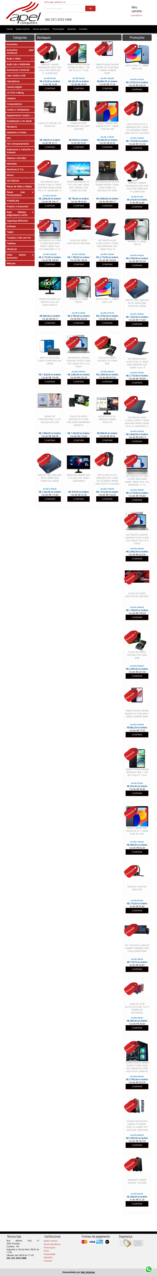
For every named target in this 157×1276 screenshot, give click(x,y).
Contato (83, 28)
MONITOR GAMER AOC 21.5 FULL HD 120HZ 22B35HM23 (78, 477)
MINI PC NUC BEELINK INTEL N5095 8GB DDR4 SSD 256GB (137, 303)
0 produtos (136, 15)
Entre (47, 2)
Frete (46, 1250)
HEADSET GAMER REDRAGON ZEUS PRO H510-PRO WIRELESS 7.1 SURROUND (137, 187)
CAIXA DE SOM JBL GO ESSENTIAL (49, 124)
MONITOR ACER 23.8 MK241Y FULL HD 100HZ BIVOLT (49, 302)
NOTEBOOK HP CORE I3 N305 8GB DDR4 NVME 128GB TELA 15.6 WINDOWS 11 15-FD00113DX (137, 482)
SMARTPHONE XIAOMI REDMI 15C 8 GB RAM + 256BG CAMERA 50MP (137, 713)
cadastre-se (59, 2)
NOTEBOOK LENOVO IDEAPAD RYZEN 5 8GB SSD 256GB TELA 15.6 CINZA (137, 539)
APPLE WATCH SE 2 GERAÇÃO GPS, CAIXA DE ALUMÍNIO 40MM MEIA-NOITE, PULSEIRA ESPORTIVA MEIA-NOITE (137, 131)
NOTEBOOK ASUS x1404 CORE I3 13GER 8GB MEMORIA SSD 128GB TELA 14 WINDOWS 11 (137, 364)
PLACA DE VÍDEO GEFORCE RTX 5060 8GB (137, 655)
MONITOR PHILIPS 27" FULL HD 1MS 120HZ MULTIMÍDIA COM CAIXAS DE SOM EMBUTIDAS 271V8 (78, 187)
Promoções (58, 28)
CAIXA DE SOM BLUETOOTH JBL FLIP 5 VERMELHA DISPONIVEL (137, 1008)
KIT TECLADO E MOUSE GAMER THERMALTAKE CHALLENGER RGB (137, 948)
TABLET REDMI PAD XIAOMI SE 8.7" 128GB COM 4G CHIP (137, 830)
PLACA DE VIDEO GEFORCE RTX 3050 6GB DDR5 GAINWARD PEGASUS (78, 421)
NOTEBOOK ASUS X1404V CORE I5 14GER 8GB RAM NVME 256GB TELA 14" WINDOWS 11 (137, 422)
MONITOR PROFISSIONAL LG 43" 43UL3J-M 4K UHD (49, 419)
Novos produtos (41, 28)
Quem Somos (23, 28)
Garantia (71, 28)
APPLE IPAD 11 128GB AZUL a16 (137, 67)
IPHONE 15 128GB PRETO (137, 243)
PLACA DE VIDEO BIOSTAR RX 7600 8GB (137, 595)
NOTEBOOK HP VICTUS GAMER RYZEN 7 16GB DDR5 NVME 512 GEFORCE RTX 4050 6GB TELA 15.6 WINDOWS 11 (107, 189)
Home (10, 28)
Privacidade (49, 1254)
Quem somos (50, 1240)
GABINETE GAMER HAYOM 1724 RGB (137, 1181)
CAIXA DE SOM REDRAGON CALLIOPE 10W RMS (78, 126)
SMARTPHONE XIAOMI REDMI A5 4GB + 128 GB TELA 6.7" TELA (137, 772)
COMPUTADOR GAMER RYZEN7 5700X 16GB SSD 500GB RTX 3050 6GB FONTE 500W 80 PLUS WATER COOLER (137, 1068)
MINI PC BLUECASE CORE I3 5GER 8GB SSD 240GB (50, 360)
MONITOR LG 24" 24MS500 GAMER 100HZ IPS (107, 419)
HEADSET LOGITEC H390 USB (137, 888)
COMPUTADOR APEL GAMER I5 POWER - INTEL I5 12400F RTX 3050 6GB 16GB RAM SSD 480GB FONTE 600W (137, 1128)
